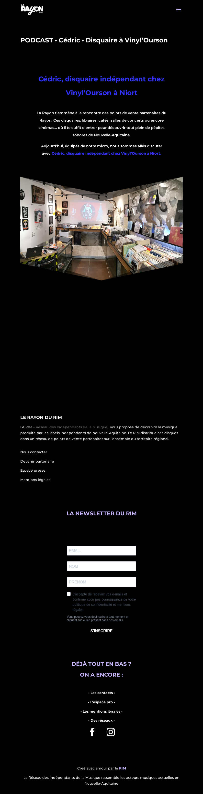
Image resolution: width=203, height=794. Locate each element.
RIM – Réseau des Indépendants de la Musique (66, 427)
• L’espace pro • (101, 702)
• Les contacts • (101, 693)
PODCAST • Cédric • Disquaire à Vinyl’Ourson (94, 40)
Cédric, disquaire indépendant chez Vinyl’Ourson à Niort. (106, 153)
